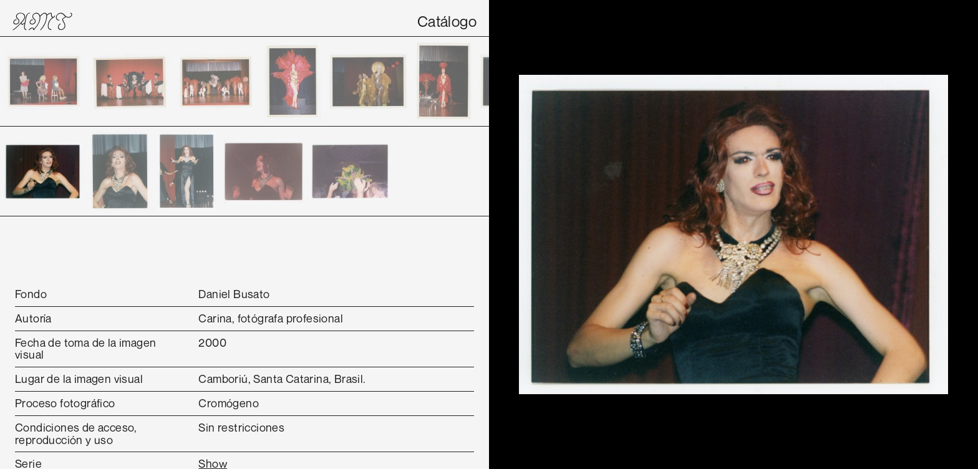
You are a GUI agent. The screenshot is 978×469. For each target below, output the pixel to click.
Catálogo (447, 21)
